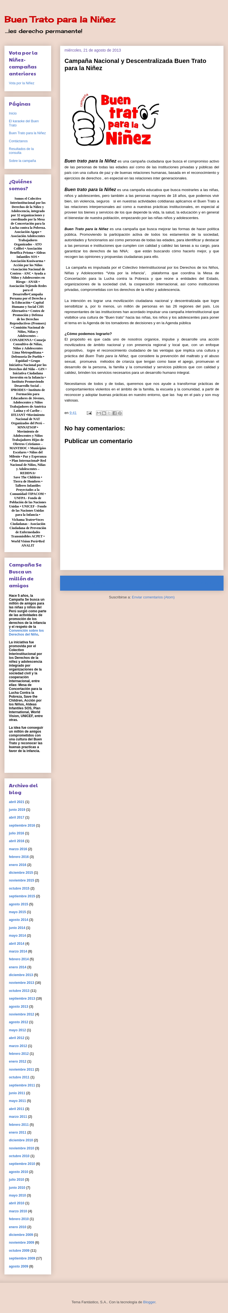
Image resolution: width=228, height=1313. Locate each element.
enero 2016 (17, 865)
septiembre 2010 (22, 1164)
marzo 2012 (18, 1046)
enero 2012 (17, 1061)
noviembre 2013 (21, 983)
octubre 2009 (19, 1251)
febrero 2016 (19, 857)
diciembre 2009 (21, 1235)
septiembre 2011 (22, 1085)
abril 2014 (16, 944)
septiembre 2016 (22, 825)
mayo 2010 (17, 1195)
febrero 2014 (19, 959)
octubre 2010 (19, 1156)
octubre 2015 (19, 888)
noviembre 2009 (21, 1243)
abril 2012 (16, 1038)
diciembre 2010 (21, 1140)
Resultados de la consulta (21, 151)
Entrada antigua (204, 583)
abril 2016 (16, 841)
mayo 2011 (17, 1101)
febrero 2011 (19, 1125)
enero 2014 (17, 967)
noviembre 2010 (21, 1148)
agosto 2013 (18, 1007)
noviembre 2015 (21, 880)
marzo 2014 (18, 951)
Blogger (149, 1302)
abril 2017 (16, 817)
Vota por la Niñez (21, 83)
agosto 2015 (18, 904)
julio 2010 (16, 1180)
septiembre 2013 (22, 998)
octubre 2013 (19, 991)
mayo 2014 (17, 936)
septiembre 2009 (22, 1258)
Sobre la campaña (22, 161)
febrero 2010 (19, 1219)
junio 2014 (17, 928)
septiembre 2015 (22, 896)
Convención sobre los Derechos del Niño (26, 632)
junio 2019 (17, 810)
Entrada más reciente (85, 583)
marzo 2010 (18, 1211)
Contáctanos (18, 141)
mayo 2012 (17, 1030)
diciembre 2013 (21, 975)
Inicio (147, 583)
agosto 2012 (18, 1022)
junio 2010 (17, 1188)
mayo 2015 (17, 912)
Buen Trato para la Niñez (59, 19)
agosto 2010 (18, 1172)
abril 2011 (16, 1109)
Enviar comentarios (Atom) (153, 597)
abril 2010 (16, 1203)
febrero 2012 (19, 1054)
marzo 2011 (18, 1117)
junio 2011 (17, 1093)
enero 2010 (17, 1227)
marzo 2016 (18, 849)
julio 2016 (16, 833)
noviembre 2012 (21, 1014)
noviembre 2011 (21, 1069)
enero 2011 (17, 1132)
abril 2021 (16, 802)
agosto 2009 (18, 1266)
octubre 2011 (19, 1077)
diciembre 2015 (21, 873)
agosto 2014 (18, 920)
